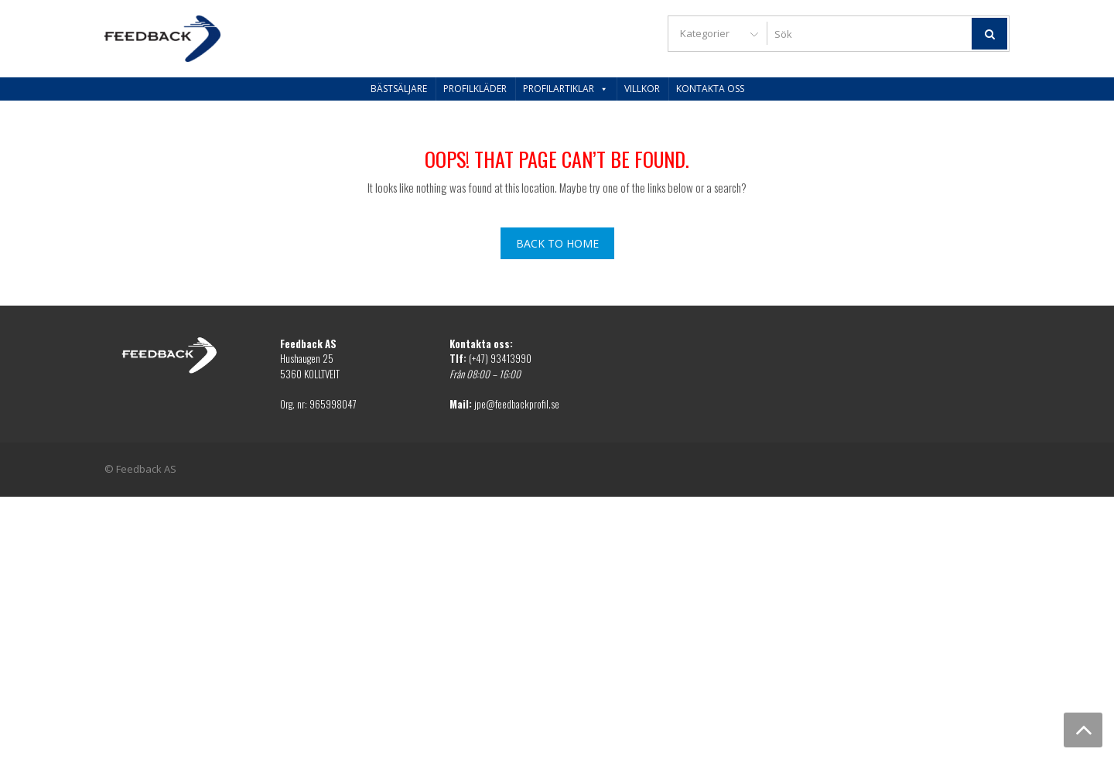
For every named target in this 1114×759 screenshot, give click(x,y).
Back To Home (557, 243)
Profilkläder (475, 88)
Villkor (642, 88)
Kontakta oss (710, 88)
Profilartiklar (565, 88)
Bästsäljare (399, 88)
